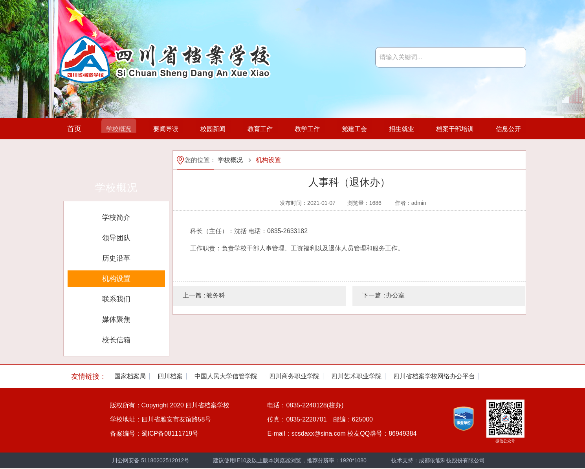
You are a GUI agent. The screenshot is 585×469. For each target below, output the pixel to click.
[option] (130, 376)
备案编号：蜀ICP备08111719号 (154, 433)
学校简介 (116, 217)
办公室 (395, 295)
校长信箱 (116, 340)
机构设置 (116, 279)
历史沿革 (116, 258)
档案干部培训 (450, 129)
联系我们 (116, 299)
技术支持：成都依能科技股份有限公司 (438, 460)
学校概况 (114, 129)
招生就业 (395, 129)
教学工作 (302, 129)
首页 (74, 129)
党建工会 (349, 129)
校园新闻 (208, 129)
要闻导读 (161, 129)
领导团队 (116, 238)
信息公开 (504, 129)
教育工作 (255, 129)
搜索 (516, 57)
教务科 (215, 295)
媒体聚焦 (116, 319)
